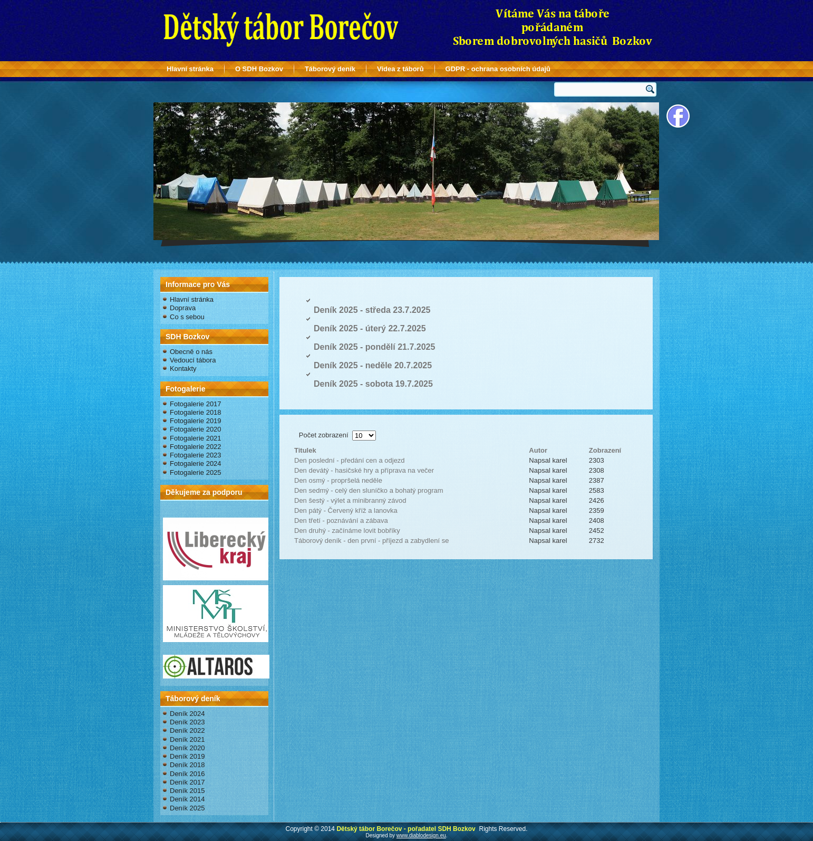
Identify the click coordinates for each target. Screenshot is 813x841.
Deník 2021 (187, 739)
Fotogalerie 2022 (195, 447)
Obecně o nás (191, 352)
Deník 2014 (187, 799)
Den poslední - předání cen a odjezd (349, 460)
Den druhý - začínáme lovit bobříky (347, 530)
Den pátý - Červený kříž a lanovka (346, 510)
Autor (538, 450)
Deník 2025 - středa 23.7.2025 (372, 309)
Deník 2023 (187, 722)
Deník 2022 (187, 730)
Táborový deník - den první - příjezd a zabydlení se (371, 540)
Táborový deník (330, 69)
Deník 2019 (187, 756)
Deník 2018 (187, 765)
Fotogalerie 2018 (195, 412)
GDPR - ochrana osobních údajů (498, 69)
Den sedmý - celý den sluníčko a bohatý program (368, 490)
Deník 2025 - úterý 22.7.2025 (370, 328)
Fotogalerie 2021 (195, 438)
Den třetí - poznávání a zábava (341, 520)
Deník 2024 (187, 714)
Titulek (305, 450)
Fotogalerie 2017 (195, 404)
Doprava (183, 308)
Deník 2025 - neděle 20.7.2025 (373, 365)
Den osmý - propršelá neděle (338, 480)
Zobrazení (605, 450)
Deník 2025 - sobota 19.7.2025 (373, 383)
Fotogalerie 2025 (195, 472)
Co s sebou (187, 317)
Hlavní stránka (190, 69)
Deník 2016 (187, 774)
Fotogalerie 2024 (195, 463)
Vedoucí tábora (193, 360)
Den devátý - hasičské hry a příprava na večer (364, 470)
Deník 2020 (187, 748)
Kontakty (183, 368)
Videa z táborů (400, 69)
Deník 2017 (187, 782)
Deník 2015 (187, 791)
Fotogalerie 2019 (195, 421)
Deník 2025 (187, 808)
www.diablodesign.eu (421, 835)
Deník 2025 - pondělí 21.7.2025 (374, 346)
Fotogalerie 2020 (195, 429)
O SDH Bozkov (259, 69)
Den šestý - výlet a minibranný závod (350, 500)
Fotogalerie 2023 (195, 455)
